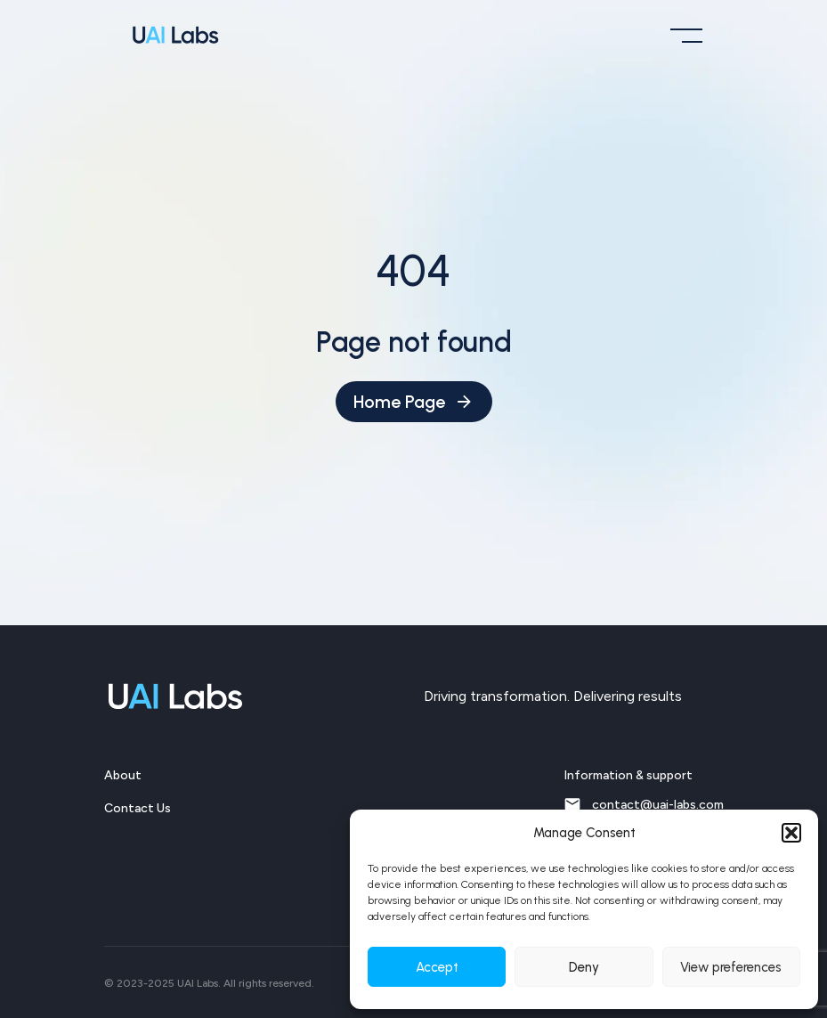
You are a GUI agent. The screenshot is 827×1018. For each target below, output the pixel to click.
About (123, 775)
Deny (584, 967)
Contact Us (137, 808)
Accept (437, 967)
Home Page (413, 401)
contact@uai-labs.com (643, 804)
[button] (791, 833)
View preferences (731, 967)
